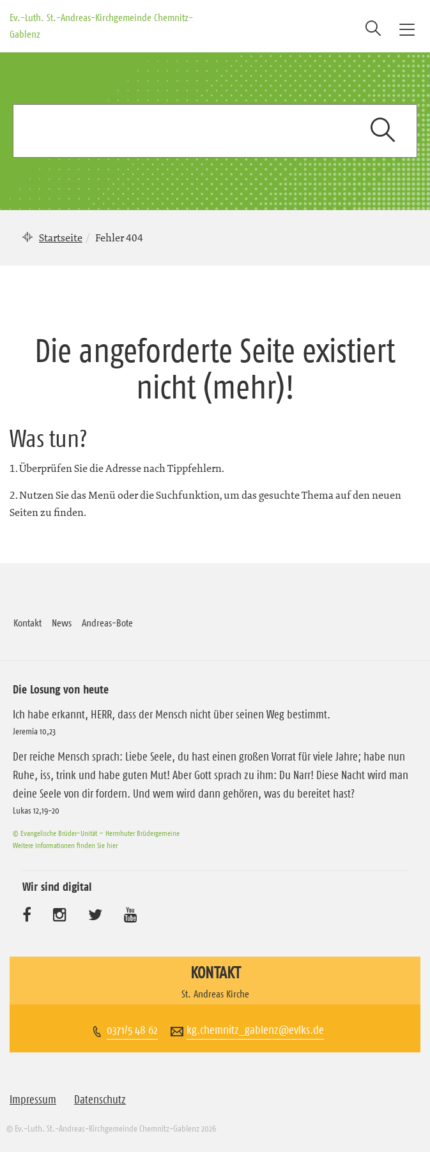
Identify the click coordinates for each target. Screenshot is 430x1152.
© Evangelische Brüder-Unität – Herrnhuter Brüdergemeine (96, 833)
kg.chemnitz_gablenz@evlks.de (255, 1030)
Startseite (60, 238)
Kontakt (27, 622)
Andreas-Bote (107, 622)
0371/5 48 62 (132, 1030)
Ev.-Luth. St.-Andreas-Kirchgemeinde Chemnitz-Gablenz (101, 25)
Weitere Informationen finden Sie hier (65, 845)
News (62, 622)
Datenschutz (100, 1100)
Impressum (33, 1100)
